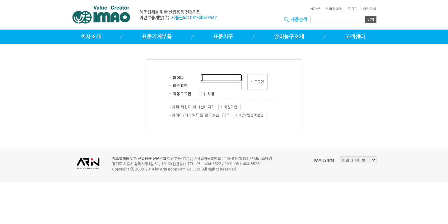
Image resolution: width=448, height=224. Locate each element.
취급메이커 (334, 8)
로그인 (353, 8)
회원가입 (369, 8)
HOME (315, 8)
